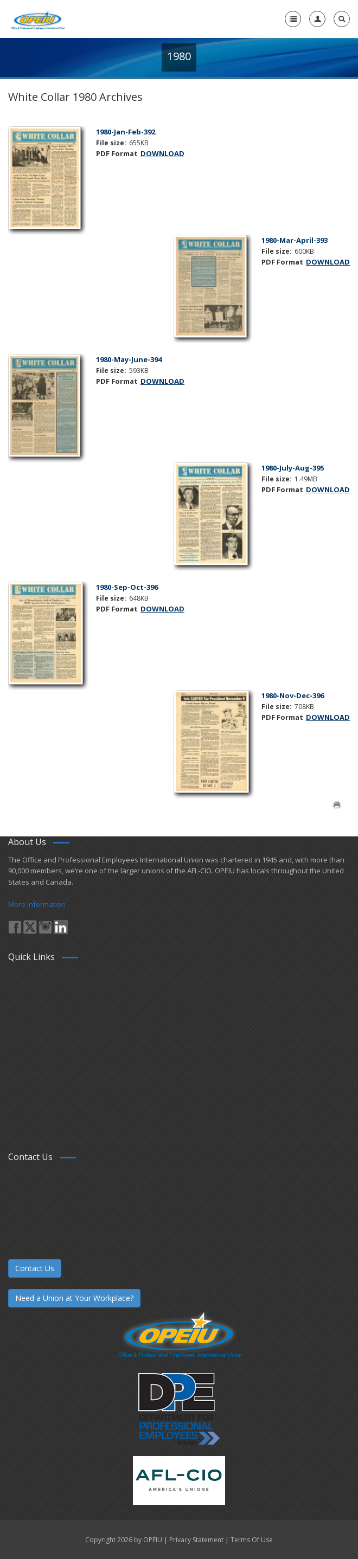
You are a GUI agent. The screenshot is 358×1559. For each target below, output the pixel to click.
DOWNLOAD (162, 153)
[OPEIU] (37, 19)
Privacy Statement (196, 1539)
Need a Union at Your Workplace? (74, 1298)
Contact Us (34, 1268)
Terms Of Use (252, 1539)
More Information (37, 904)
